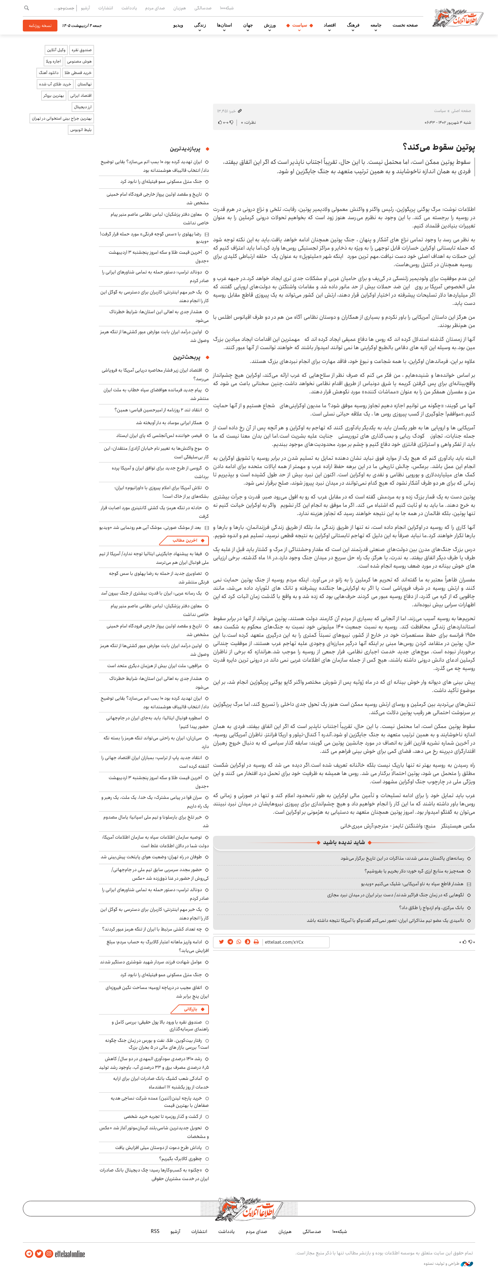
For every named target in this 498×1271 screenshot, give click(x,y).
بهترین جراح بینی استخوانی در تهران (62, 118)
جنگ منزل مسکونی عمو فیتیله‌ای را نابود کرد (161, 181)
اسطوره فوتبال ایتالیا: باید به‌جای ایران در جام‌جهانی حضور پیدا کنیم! (157, 722)
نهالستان (84, 84)
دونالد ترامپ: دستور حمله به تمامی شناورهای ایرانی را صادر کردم (155, 894)
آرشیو (85, 7)
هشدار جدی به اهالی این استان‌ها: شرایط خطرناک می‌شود (159, 683)
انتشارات (105, 7)
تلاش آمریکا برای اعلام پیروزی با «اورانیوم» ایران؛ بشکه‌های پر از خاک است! (161, 492)
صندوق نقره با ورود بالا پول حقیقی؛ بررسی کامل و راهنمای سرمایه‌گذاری (160, 1025)
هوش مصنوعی (79, 61)
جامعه (375, 25)
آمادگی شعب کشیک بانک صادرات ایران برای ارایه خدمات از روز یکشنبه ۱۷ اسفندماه (161, 1083)
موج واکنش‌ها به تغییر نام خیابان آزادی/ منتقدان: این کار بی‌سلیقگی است (156, 453)
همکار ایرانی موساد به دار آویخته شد (169, 423)
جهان (248, 25)
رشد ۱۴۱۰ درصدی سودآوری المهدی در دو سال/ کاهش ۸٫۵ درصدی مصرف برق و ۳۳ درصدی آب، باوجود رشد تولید (154, 1063)
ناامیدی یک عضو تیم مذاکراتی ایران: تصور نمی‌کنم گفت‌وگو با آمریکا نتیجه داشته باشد (385, 920)
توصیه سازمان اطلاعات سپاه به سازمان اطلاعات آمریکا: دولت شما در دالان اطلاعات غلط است (155, 841)
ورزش (270, 25)
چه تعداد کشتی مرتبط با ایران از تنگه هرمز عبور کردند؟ (152, 929)
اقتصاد (330, 25)
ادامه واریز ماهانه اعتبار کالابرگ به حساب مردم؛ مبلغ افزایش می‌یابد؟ (158, 946)
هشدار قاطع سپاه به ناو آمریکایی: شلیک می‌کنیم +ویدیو (412, 884)
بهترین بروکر (54, 95)
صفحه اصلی (461, 111)
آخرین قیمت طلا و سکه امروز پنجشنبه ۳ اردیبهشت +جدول (159, 257)
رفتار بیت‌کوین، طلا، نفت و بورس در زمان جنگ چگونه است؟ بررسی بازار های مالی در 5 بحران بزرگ (157, 1044)
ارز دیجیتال (83, 107)
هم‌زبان (179, 7)
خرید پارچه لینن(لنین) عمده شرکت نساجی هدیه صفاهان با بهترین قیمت (160, 1101)
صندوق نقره (82, 50)
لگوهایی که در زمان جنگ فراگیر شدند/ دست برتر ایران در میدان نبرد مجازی (395, 895)
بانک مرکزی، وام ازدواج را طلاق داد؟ (431, 908)
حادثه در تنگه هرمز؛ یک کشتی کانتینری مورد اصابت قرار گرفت (155, 512)
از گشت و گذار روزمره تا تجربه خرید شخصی (163, 1116)
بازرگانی (190, 1009)
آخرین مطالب (185, 540)
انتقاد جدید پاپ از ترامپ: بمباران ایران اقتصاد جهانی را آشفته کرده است (155, 762)
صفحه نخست (405, 25)
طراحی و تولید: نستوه (448, 1264)
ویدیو (178, 25)
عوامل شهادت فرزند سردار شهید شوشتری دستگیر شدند (151, 962)
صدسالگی (203, 7)
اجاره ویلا (53, 61)
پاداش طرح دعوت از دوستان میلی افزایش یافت (158, 1147)
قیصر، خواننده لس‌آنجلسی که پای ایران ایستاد (159, 435)
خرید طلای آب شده (55, 84)
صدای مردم (155, 7)
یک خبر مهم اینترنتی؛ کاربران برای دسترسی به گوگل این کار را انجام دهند (154, 296)
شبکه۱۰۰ (227, 7)
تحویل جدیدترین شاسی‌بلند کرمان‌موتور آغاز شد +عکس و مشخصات (154, 1132)
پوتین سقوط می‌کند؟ (439, 147)
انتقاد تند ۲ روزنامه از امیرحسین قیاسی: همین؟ (158, 410)
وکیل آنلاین (56, 50)
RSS (155, 1231)
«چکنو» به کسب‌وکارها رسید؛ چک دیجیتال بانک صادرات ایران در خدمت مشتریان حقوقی (154, 1174)
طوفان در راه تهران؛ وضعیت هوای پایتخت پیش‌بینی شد (151, 857)
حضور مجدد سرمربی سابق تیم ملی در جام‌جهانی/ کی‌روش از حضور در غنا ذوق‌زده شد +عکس (160, 874)
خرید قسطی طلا (78, 72)
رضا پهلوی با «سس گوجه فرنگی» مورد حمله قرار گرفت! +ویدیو (154, 237)
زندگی (200, 25)
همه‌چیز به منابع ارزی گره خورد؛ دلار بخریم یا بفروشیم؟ (414, 871)
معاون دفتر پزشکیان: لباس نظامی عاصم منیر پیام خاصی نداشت (160, 219)
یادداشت (129, 7)
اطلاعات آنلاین (458, 17)
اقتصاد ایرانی (81, 95)
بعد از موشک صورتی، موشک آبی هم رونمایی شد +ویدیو (150, 527)
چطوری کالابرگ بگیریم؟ (180, 1158)
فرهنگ (353, 25)
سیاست (299, 25)
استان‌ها (224, 25)
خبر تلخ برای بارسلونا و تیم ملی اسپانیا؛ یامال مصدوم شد (156, 821)
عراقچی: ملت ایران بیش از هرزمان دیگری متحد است (154, 666)
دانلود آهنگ (48, 72)
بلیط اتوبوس (81, 130)
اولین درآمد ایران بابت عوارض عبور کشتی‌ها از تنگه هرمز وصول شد (154, 336)
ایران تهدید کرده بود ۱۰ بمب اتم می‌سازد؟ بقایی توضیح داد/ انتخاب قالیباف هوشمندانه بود (155, 166)
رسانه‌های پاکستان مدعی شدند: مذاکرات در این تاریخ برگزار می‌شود (402, 858)
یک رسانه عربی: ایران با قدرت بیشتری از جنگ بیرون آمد (151, 593)
